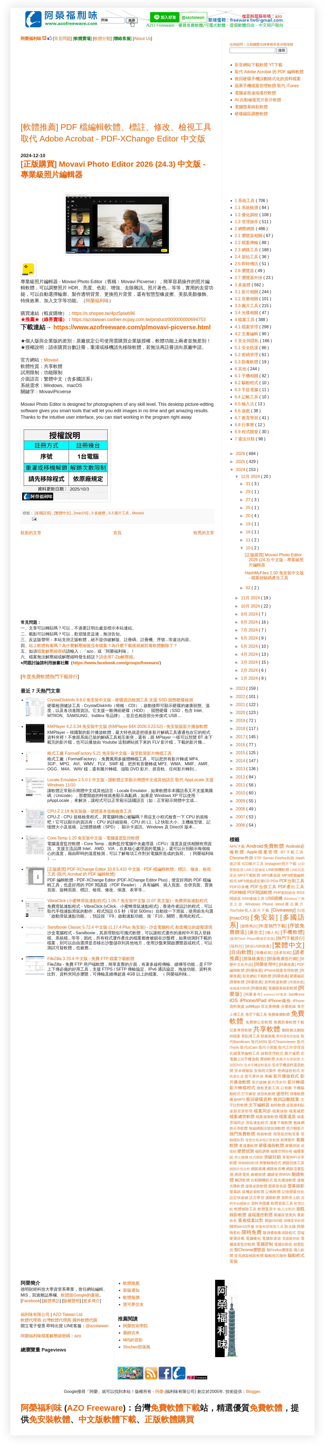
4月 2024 (250, 654)
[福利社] (237, 946)
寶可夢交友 (133, 1304)
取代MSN (259, 1042)
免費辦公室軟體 (259, 1022)
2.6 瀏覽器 (245, 270)
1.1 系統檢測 (247, 207)
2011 (241, 785)
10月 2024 (251, 606)
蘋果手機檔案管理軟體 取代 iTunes (267, 85)
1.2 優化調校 (247, 215)
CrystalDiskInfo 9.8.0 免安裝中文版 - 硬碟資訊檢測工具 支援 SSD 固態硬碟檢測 (120, 700)
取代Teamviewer (282, 1042)
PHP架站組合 (284, 892)
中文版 (90, 1419)
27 (248, 500)
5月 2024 (250, 646)
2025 (241, 461)
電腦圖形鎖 (291, 1238)
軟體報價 (131, 1297)
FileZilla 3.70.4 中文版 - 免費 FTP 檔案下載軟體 (90, 958)
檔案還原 (287, 1116)
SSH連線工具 (253, 898)
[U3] (301, 910)
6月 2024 (250, 638)
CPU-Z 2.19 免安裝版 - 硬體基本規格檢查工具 (89, 811)
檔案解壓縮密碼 (51, 651)
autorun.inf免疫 (275, 994)
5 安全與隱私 (247, 341)
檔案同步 (262, 1111)
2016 (241, 745)
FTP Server (264, 858)
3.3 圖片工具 (119, 513)
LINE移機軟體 (277, 870)
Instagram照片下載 (281, 864)
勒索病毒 (268, 1036)
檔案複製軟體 (267, 1117)
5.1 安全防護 (247, 348)
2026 (241, 453)
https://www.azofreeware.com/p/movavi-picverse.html (132, 327)
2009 (241, 801)
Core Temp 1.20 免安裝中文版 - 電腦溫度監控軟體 (93, 838)
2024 (241, 469)
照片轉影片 (295, 1128)
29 (248, 492)
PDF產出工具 (291, 887)
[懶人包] (272, 932)
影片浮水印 (277, 1082)
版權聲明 (71, 1301)
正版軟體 (160, 1419)
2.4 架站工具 (247, 257)
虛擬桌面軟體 (256, 1186)
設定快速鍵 (239, 1198)
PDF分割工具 (291, 881)
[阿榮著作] (252, 994)
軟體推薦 (131, 1283)
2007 (241, 817)
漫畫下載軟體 (281, 1123)
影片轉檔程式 (242, 1088)
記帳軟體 (273, 1192)
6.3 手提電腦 (247, 390)
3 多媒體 (98, 513)
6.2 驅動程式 (247, 383)
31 (248, 484)
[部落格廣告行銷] (282, 958)
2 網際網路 (245, 228)
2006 (241, 825)
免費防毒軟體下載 (289, 1022)
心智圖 (286, 1088)
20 (248, 516)
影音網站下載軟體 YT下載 (258, 65)
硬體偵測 (245, 1151)
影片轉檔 (296, 1082)
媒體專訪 (51, 1301)
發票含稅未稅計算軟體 (262, 1140)
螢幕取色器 (277, 1186)
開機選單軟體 (294, 1221)
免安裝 (41, 1419)
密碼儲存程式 (289, 1071)
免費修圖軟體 (279, 1014)
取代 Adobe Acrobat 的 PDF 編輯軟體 (269, 72)
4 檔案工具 (245, 319)
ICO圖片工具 (253, 864)
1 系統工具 (245, 200)
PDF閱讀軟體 (259, 892)
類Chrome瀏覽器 (249, 1250)
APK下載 (237, 846)
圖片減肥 (292, 1053)
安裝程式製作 (265, 1071)
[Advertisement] (117, 77)
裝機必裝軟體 (253, 1192)
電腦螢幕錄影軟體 (251, 107)
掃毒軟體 (297, 1094)
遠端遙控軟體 (260, 1215)
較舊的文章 (203, 533)
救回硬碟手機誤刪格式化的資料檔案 (268, 79)
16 (248, 532)
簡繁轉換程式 (270, 1163)
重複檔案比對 (251, 1220)
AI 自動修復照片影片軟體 (258, 100)
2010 (241, 793)
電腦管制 (264, 1244)
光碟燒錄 (288, 1006)
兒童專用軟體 (241, 1030)
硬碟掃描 (292, 1146)
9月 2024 (250, 614)
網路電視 (242, 1174)
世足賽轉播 (270, 1006)
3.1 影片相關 (247, 292)
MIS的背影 (133, 1340)
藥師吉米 (131, 1333)
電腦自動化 (283, 1244)
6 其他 (241, 369)
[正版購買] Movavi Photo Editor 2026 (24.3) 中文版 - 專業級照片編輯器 (274, 560)
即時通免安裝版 (288, 1036)
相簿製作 (287, 1140)
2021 (241, 704)
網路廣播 (258, 1169)
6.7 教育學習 (247, 418)
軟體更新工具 (282, 1203)
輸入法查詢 (286, 1209)
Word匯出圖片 (289, 904)
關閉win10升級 (242, 1226)
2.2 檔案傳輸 (247, 242)
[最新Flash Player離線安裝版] (252, 938)
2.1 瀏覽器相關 (249, 235)
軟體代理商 (31, 1320)
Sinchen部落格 (136, 1347)
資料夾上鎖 (290, 1198)
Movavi (51, 360)
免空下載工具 (256, 1014)
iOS (234, 1000)
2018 (241, 728)
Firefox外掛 (285, 858)
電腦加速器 (271, 1238)
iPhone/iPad (253, 1000)
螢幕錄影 (296, 1186)
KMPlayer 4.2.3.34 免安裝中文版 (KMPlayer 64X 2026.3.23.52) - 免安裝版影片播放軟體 (127, 726)
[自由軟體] (241, 952)
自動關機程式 (262, 1180)
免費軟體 (265, 1408)
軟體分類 (102, 38)
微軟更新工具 (268, 1088)
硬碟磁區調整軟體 (251, 114)
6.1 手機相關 (247, 376)
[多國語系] (43, 513)
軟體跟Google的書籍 (80, 1295)
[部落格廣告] (253, 958)
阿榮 (159, 1391)
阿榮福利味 (97, 300)
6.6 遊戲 (243, 411)
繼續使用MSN (279, 1174)
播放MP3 (237, 1099)
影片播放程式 (286, 1076)
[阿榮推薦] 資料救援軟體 (266, 982)
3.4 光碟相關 (247, 312)
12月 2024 (251, 476)
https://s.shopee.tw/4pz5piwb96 (103, 313)
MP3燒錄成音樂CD (254, 881)
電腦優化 (253, 1238)
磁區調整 (262, 1151)
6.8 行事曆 (245, 425)
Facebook (31, 1301)
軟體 (62, 1419)
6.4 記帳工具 (247, 397)
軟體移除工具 (245, 1209)
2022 (241, 696)
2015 (241, 753)
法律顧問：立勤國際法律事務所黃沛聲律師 (261, 44)
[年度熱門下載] (272, 926)
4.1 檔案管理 (247, 327)
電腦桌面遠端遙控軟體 (255, 93)
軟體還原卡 (267, 1209)
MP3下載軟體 (249, 875)
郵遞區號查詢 (285, 1215)
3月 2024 (250, 662)
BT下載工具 (292, 852)
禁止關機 (241, 1157)
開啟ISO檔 (273, 1220)
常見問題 (62, 38)
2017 (241, 737)
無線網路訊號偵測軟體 (267, 1128)
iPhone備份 (279, 1000)
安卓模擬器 (243, 1071)
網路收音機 (276, 1169)
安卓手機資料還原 (257, 1065)
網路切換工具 (293, 1163)
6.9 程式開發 (247, 432)
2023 (241, 688)
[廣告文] (256, 932)
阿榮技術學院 (135, 1326)
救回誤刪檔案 (286, 1099)
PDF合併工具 (263, 887)
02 (248, 588)
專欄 (268, 1076)
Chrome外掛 (241, 858)
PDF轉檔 (238, 892)
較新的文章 (31, 533)
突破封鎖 (272, 1157)
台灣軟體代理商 (56, 1320)
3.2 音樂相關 (247, 299)
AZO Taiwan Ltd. (68, 1314)
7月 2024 (250, 630)
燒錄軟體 (264, 1134)
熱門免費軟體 (242, 1134)
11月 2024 (251, 598)
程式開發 (256, 1157)
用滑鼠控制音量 (286, 1134)
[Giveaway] (283, 910)
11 (248, 540)
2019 (241, 720)
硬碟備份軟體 (271, 1145)
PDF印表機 (239, 887)
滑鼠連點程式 (257, 1123)
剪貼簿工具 (250, 1036)
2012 (241, 777)
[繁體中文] (63, 513)
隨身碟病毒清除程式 (279, 1233)
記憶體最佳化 (293, 1192)
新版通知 (131, 1290)
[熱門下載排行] (290, 938)
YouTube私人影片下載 (250, 910)
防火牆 (290, 1226)
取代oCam (248, 1047)
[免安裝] (264, 917)
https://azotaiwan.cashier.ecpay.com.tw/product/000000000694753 (139, 319)
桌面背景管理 (241, 1111)
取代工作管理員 (291, 1047)
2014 (241, 761)
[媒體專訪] (248, 926)
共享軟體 (266, 1029)
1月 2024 (250, 678)
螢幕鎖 (235, 1192)
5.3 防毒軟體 (247, 362)
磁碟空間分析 (282, 1151)
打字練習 (248, 1094)
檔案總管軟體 (242, 1116)
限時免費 (252, 1232)
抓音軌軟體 (266, 1094)
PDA (274, 881)
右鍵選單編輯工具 (245, 1053)
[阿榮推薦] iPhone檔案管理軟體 (272, 970)
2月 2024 (250, 670)
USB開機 (273, 898)
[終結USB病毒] (258, 946)
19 (248, 524)
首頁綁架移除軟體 (249, 1256)
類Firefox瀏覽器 (280, 1250)
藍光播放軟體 (285, 1180)
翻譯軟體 (242, 1180)
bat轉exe (296, 994)
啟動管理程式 (272, 1053)
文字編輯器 (259, 1105)
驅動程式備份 (276, 1256)
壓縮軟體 (267, 1059)
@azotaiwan (97, 1326)
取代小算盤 (268, 1047)
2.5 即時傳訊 (247, 264)
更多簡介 (91, 1301)
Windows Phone (259, 904)
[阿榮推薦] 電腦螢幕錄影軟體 (274, 988)
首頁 (117, 533)
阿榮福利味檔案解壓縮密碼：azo (51, 1336)
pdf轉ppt (253, 1006)
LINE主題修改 (254, 870)
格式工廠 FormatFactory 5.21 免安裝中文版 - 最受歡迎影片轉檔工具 (109, 753)
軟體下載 (119, 1419)
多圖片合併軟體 (288, 1059)
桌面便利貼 (295, 1105)
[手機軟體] (292, 932)
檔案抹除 (280, 1111)
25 (248, 508)
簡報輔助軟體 (248, 1163)
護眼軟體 (272, 1198)
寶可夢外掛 (254, 1076)
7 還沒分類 (245, 439)
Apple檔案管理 (263, 852)
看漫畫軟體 (248, 1146)
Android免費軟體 (265, 846)
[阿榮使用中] (266, 964)
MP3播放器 (271, 875)
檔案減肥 (296, 1111)
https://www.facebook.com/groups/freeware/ (116, 663)
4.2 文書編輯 (247, 334)
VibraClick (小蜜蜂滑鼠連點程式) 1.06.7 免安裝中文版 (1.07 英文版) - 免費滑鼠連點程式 (127, 900)
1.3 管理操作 (247, 222)
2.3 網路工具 (247, 250)
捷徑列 (282, 1093)
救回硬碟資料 (259, 1099)
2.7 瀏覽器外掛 (249, 277)
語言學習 (256, 1198)
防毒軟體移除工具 (269, 1227)
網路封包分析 (240, 1169)
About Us (142, 38)
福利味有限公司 (35, 1314)
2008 (241, 809)
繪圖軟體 (258, 1174)
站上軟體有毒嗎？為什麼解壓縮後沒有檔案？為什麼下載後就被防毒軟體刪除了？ (103, 645)
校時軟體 (278, 1105)
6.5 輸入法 (245, 404)
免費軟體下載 (175, 1408)
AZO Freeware (95, 1408)
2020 (241, 712)
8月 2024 (250, 622)
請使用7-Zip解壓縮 (116, 657)
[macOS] (81, 513)
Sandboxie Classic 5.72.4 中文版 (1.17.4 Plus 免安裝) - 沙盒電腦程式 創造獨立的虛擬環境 (129, 927)
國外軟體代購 (84, 1320)
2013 (241, 769)
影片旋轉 (259, 1082)
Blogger (253, 1391)
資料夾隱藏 (260, 1203)
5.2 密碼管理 (247, 354)
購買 (185, 1419)
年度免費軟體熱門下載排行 (50, 676)
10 (248, 548)
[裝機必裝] (264, 953)
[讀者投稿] (282, 953)
